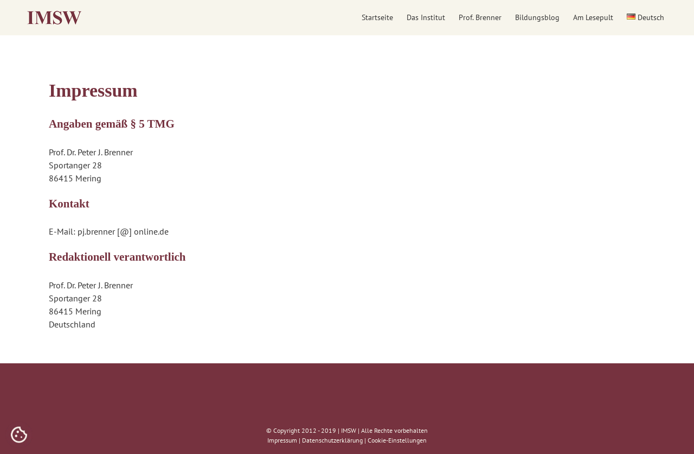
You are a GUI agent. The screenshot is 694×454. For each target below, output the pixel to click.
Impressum (282, 440)
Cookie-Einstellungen (397, 440)
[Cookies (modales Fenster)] (19, 435)
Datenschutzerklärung (332, 440)
